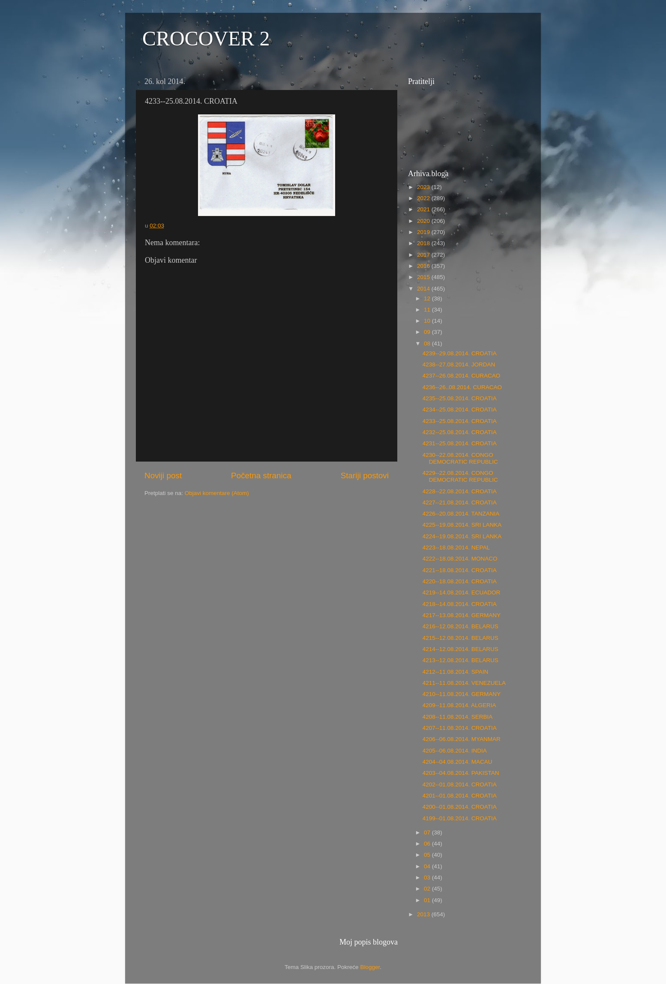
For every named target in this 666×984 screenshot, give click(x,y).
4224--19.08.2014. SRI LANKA (462, 536)
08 (428, 343)
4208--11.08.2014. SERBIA (458, 717)
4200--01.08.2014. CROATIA (460, 807)
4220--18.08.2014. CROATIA (460, 581)
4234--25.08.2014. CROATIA (460, 409)
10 (428, 321)
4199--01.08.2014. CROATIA (460, 818)
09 (428, 332)
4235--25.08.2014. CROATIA (460, 398)
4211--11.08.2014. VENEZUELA (464, 683)
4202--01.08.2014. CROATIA (460, 784)
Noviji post (163, 475)
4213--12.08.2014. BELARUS (460, 660)
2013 (424, 914)
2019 (424, 232)
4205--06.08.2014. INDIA (455, 750)
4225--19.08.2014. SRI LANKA (462, 525)
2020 (424, 221)
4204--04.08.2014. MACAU (457, 762)
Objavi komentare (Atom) (217, 493)
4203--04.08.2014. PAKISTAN (461, 773)
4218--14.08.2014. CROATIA (460, 604)
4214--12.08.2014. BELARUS (460, 649)
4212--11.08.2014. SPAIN (456, 672)
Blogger (370, 967)
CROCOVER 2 (206, 38)
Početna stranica (261, 475)
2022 (424, 198)
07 (428, 832)
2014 (424, 288)
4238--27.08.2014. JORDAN (459, 364)
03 (428, 877)
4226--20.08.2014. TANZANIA (461, 513)
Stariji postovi (365, 475)
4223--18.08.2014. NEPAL (456, 547)
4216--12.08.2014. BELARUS (460, 626)
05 (428, 855)
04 (428, 866)
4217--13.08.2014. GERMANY (462, 615)
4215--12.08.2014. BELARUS (460, 638)
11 (428, 309)
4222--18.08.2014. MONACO (460, 558)
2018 (424, 243)
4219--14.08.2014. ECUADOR (462, 592)
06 (428, 843)
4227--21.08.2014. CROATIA (460, 502)
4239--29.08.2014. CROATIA (460, 353)
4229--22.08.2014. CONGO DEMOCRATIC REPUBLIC (460, 476)
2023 (424, 187)
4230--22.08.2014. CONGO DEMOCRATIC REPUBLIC (460, 458)
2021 (424, 209)
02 (428, 888)
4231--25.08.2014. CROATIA (460, 443)
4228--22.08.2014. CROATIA (460, 491)
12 (428, 298)
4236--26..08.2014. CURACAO (462, 387)
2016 (424, 266)
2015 (424, 277)
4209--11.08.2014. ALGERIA (459, 705)
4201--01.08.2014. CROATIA (460, 795)
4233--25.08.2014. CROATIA (460, 421)
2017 (424, 255)
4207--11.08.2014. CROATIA (460, 728)
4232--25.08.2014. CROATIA (460, 432)
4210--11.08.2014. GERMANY (462, 694)
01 (428, 900)
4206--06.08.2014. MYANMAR (462, 739)
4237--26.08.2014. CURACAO (462, 375)
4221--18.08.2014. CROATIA (460, 570)
